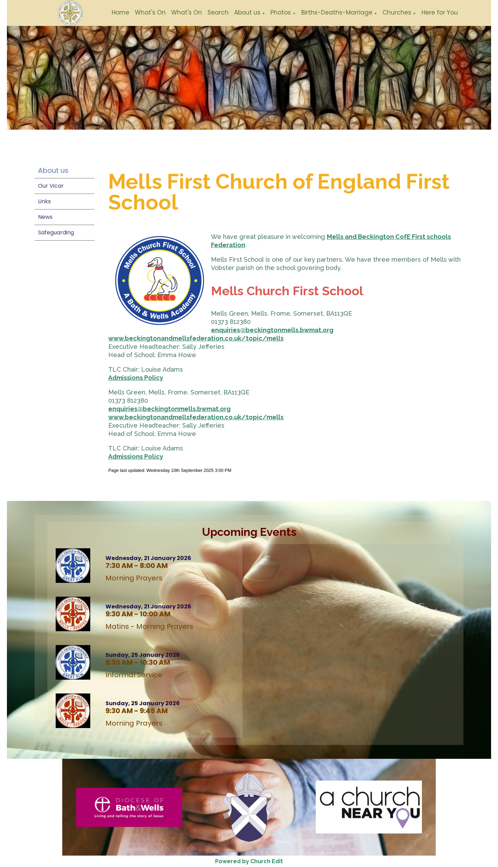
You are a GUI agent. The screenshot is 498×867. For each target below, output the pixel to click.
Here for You (440, 12)
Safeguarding (56, 232)
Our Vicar (51, 186)
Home (120, 12)
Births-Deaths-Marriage (336, 12)
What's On (150, 12)
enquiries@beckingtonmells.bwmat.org (272, 330)
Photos (280, 12)
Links (44, 201)
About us (247, 12)
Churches (396, 12)
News (45, 217)
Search (218, 12)
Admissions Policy (135, 377)
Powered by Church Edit (249, 861)
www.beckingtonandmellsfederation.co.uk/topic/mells (196, 338)
